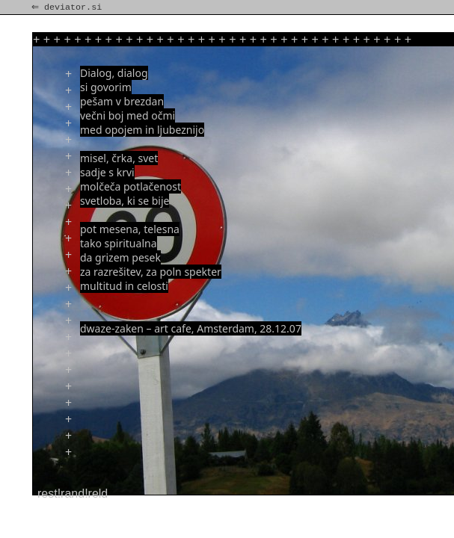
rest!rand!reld (72, 493)
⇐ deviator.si (68, 7)
